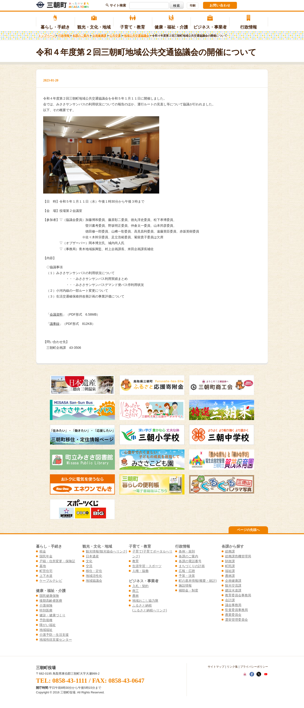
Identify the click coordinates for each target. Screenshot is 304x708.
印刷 (192, 5)
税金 (42, 551)
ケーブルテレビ (50, 580)
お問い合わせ (220, 5)
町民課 (230, 566)
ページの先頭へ (248, 530)
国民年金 (45, 556)
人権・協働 (140, 571)
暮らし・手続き (55, 22)
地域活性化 (94, 576)
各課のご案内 (80, 35)
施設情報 (185, 585)
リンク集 (232, 666)
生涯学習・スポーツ (147, 566)
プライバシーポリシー (254, 666)
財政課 (230, 561)
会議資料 (56, 314)
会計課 (230, 600)
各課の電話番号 (190, 561)
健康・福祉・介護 (171, 22)
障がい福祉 (47, 625)
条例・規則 (187, 551)
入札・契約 (140, 586)
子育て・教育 (132, 22)
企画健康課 (99, 35)
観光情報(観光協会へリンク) (106, 551)
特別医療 (45, 610)
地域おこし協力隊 (145, 600)
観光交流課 (233, 585)
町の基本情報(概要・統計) (198, 580)
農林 (135, 596)
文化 (89, 561)
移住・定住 (94, 571)
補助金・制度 (188, 590)
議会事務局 (233, 605)
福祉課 (230, 571)
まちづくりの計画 (192, 566)
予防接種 (45, 620)
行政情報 (248, 22)
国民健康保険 (49, 596)
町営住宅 (45, 571)
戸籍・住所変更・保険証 (57, 561)
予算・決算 (187, 576)
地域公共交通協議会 (136, 35)
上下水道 (45, 576)
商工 (135, 591)
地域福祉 (45, 630)
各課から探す (233, 546)
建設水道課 (233, 590)
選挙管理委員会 (236, 619)
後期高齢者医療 (50, 600)
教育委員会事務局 (238, 595)
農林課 (230, 576)
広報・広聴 (187, 571)
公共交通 (115, 35)
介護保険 (45, 605)
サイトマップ (216, 666)
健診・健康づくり (52, 615)
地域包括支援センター (55, 639)
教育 (135, 561)
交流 (89, 566)
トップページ (46, 35)
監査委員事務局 (236, 610)
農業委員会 (233, 615)
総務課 (230, 551)
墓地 (42, 566)
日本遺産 (92, 556)
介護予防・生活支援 (54, 635)
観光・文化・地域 (94, 22)
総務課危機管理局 (238, 556)
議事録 (54, 324)
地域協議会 (94, 580)
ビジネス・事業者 (210, 22)
